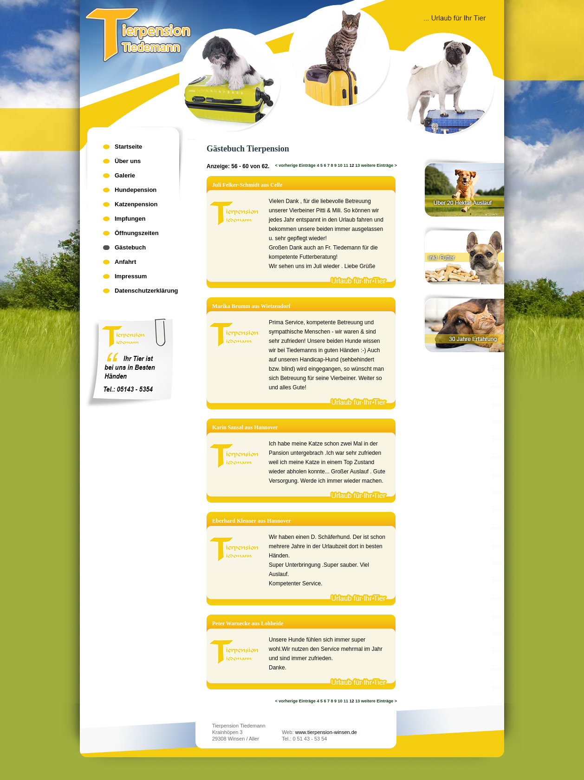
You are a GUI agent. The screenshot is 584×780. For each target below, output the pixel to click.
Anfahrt (125, 261)
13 (357, 165)
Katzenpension (136, 204)
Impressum (131, 276)
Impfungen (130, 218)
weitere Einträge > (379, 165)
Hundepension (135, 189)
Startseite (128, 146)
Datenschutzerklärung (146, 290)
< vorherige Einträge (295, 165)
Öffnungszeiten (137, 232)
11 (346, 165)
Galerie (125, 175)
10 (340, 165)
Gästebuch (130, 247)
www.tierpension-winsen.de (326, 732)
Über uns (128, 160)
